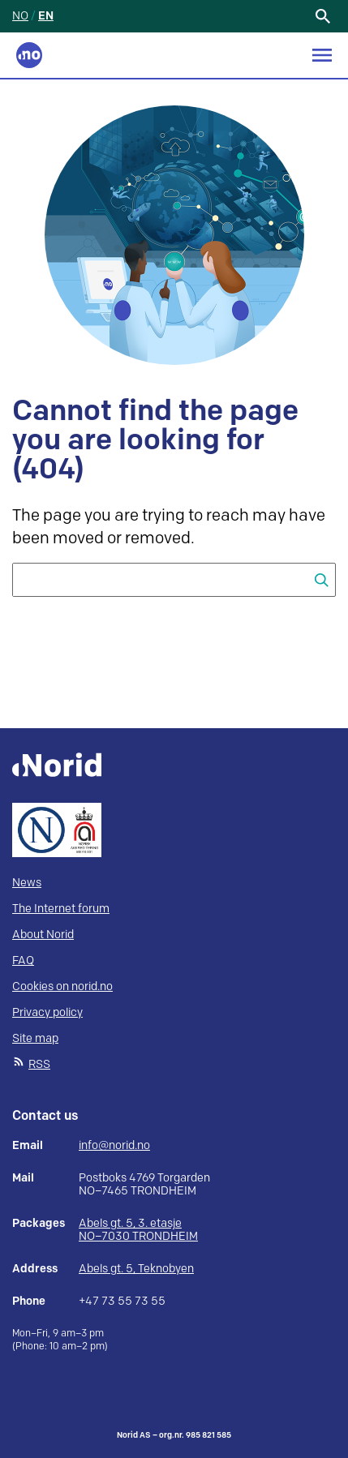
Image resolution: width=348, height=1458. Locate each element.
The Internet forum (61, 909)
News (26, 883)
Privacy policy (47, 1012)
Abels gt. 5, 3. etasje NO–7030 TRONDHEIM (138, 1229)
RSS (39, 1064)
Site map (35, 1038)
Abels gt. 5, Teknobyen (136, 1269)
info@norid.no (114, 1145)
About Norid (43, 934)
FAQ (23, 960)
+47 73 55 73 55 (122, 1301)
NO (20, 16)
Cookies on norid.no (62, 986)
